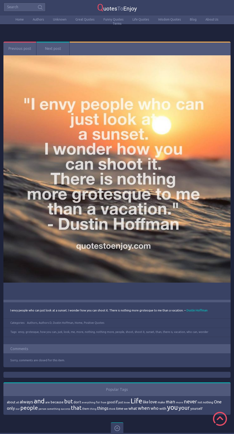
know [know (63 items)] (127, 402)
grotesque (32, 331)
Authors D (45, 322)
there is (168, 331)
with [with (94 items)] (162, 408)
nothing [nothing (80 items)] (208, 402)
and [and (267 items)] (39, 401)
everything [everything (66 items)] (88, 402)
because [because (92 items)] (57, 402)
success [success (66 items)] (65, 408)
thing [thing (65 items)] (93, 408)
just (60, 331)
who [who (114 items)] (155, 408)
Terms (117, 23)
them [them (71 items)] (85, 408)
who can (191, 331)
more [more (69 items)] (179, 402)
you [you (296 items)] (172, 407)
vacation (179, 331)
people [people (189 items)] (29, 408)
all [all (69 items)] (17, 402)
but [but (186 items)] (68, 401)
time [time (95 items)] (119, 408)
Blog (193, 19)
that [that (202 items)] (76, 408)
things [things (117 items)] (102, 408)
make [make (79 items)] (161, 402)
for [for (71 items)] (98, 402)
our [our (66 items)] (18, 408)
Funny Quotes (114, 19)
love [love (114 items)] (153, 401)
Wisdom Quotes (169, 19)
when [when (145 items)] (144, 408)
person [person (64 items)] (42, 408)
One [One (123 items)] (218, 401)
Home (20, 19)
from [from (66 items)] (103, 402)
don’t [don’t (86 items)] (77, 402)
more (79, 331)
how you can (48, 331)
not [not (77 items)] (200, 402)
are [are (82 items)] (47, 402)
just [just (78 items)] (120, 402)
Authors (38, 19)
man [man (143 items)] (170, 401)
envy (21, 331)
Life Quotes (141, 19)
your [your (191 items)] (184, 408)
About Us (211, 19)
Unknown (59, 19)
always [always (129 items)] (26, 401)
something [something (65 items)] (53, 408)
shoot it (140, 331)
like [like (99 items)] (145, 402)
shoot (129, 331)
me (73, 331)
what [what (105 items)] (132, 408)
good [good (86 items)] (111, 402)
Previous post (19, 48)
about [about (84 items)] (11, 402)
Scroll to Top (220, 419)
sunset (150, 331)
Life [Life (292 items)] (136, 401)
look (66, 331)
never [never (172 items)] (190, 401)
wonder (203, 331)
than (159, 331)
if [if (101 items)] (116, 402)
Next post (53, 48)
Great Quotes (85, 19)
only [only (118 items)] (11, 408)
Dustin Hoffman (63, 322)
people (119, 331)
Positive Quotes (94, 322)
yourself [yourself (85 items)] (196, 408)
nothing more (105, 331)
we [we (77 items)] (126, 408)
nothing (90, 331)
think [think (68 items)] (112, 408)
